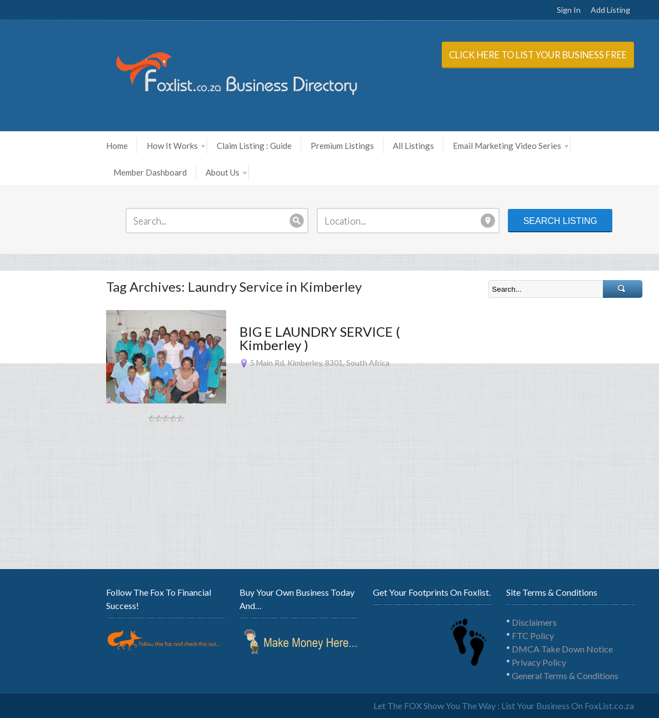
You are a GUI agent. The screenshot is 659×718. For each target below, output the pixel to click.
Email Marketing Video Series (470, 146)
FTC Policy (492, 635)
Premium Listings (301, 146)
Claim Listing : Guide (213, 146)
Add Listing (570, 9)
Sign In (528, 9)
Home (76, 146)
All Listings (372, 146)
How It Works (135, 146)
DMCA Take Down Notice (521, 649)
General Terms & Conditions (524, 675)
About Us (185, 172)
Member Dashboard (109, 172)
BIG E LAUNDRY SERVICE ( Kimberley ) (279, 338)
